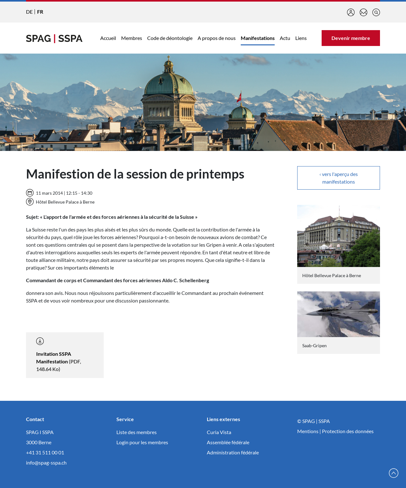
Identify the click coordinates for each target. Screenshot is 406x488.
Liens (301, 38)
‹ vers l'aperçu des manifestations (338, 178)
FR (40, 12)
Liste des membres (136, 432)
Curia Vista (219, 432)
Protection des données (348, 431)
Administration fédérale (233, 452)
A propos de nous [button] (217, 38)
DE (29, 12)
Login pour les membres (142, 442)
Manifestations (258, 38)
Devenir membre (350, 38)
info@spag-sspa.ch (46, 462)
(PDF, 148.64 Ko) (58, 354)
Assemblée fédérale (228, 442)
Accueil (108, 38)
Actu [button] (285, 38)
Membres (131, 38)
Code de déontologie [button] (170, 38)
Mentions (307, 431)
